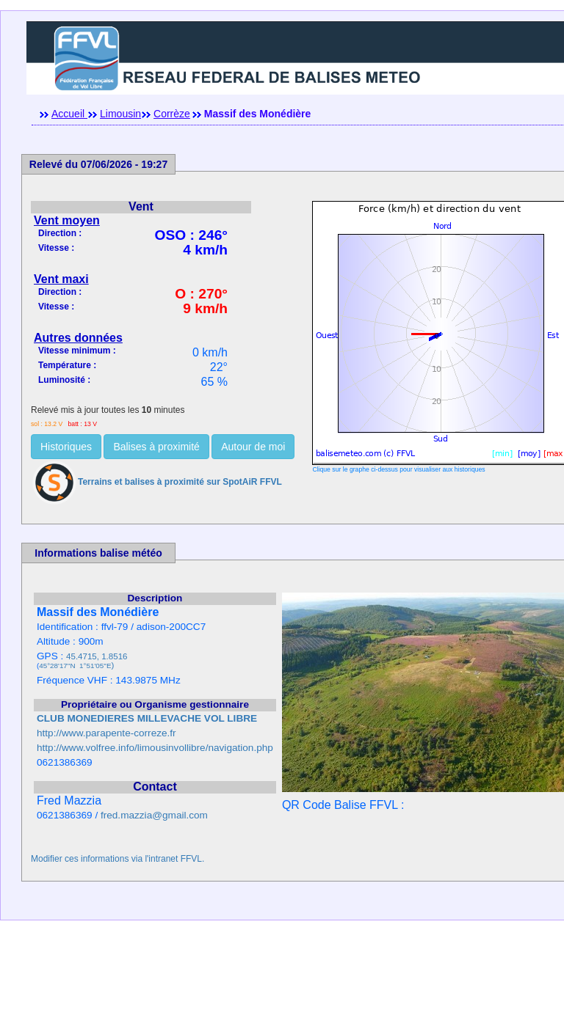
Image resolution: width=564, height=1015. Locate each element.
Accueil (69, 114)
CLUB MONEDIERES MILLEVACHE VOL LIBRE (147, 718)
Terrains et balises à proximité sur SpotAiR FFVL (156, 482)
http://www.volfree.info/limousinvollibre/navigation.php (155, 747)
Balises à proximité (156, 446)
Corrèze (171, 114)
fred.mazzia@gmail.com (154, 815)
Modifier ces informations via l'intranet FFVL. (117, 859)
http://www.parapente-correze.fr (106, 733)
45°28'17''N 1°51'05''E (75, 666)
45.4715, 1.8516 (96, 656)
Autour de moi (253, 446)
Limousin (120, 114)
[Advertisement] (282, 982)
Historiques (66, 446)
